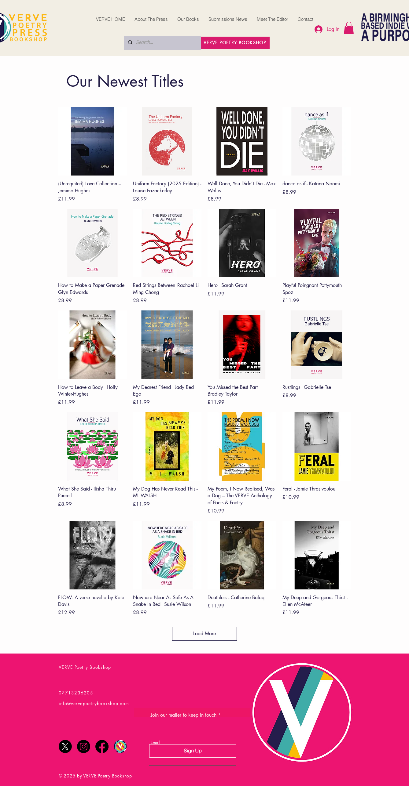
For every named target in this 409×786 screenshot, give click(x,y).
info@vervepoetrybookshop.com (94, 703)
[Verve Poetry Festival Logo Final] (120, 746)
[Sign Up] (192, 751)
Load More (204, 633)
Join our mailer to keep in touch (183, 715)
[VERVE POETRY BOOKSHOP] (235, 43)
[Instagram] (83, 746)
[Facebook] (102, 746)
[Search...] (162, 43)
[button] (349, 28)
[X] (65, 746)
